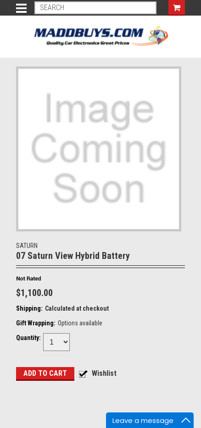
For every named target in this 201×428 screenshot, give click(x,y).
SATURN (27, 245)
